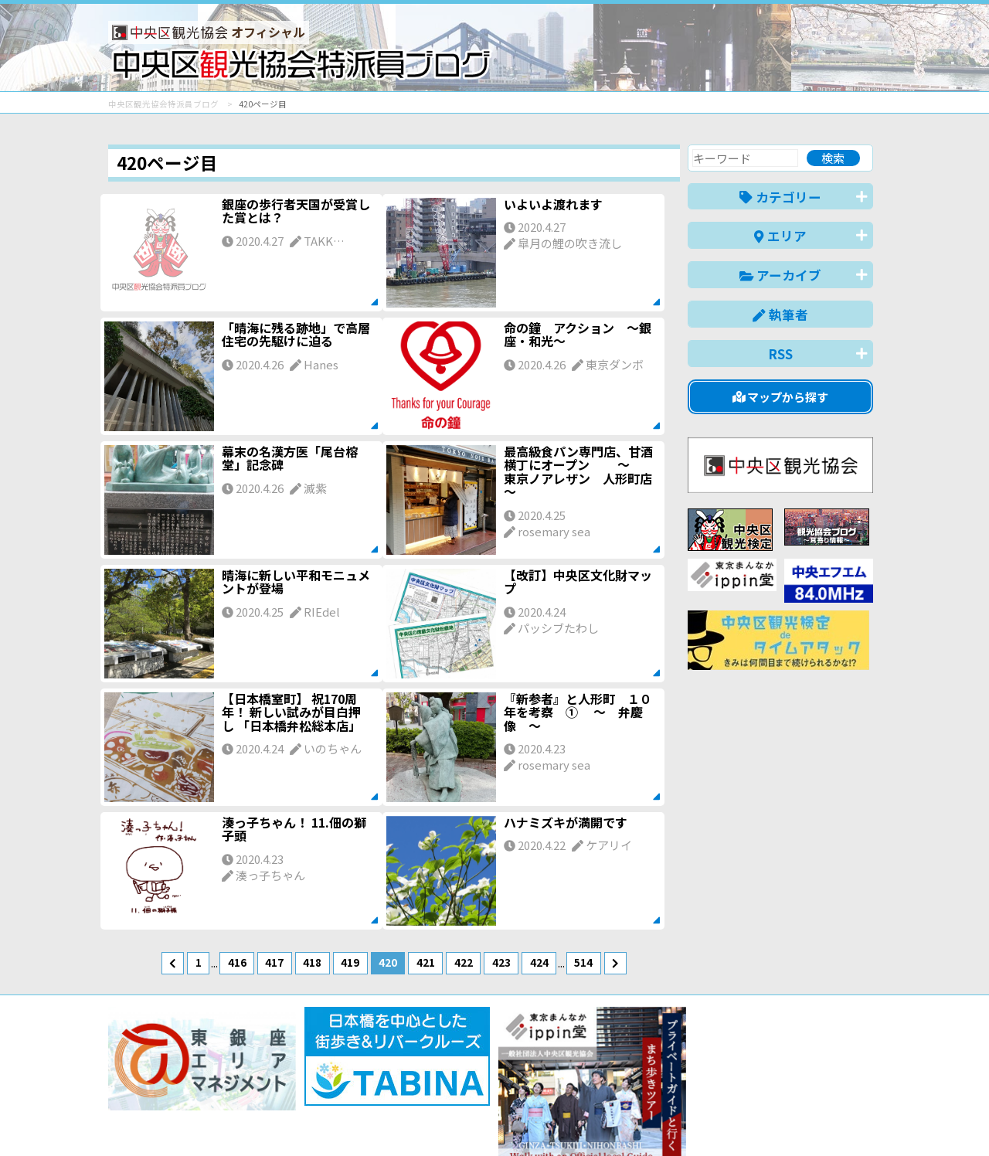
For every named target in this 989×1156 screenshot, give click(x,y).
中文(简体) (723, 1120)
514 (583, 962)
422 (463, 962)
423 (501, 962)
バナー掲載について (166, 1088)
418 (312, 962)
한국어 (855, 1120)
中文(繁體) (794, 1120)
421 (425, 962)
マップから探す (780, 397)
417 (274, 962)
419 (350, 962)
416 (237, 962)
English (660, 1120)
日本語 (606, 1120)
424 (539, 962)
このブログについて (294, 1088)
